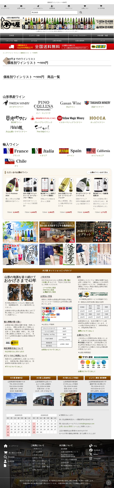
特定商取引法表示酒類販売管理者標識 (68, 456)
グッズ (102, 41)
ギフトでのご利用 (38, 464)
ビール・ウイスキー (80, 35)
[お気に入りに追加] (18, 180)
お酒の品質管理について (69, 452)
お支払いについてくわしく (51, 349)
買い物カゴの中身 (12, 452)
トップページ (5, 7)
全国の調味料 (79, 41)
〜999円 (35, 53)
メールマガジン (38, 7)
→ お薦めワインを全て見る (98, 172)
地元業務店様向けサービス (70, 465)
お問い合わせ (21, 7)
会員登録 (52, 7)
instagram (95, 458)
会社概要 (64, 449)
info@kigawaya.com (87, 424)
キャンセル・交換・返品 (41, 467)
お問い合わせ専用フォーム (68, 426)
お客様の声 (65, 462)
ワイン (57, 35)
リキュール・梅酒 (11, 41)
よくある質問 (37, 452)
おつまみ (34, 41)
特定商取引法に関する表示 (14, 351)
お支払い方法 (37, 458)
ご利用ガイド (37, 449)
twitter (93, 454)
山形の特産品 (57, 41)
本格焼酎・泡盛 (102, 35)
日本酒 (11, 35)
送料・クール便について (41, 461)
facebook (94, 450)
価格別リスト (24, 53)
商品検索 (9, 457)
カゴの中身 (101, 7)
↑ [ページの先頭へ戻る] (108, 482)
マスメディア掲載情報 (69, 459)
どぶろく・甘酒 (34, 35)
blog (93, 445)
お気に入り (85, 7)
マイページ (68, 7)
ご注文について (38, 455)
